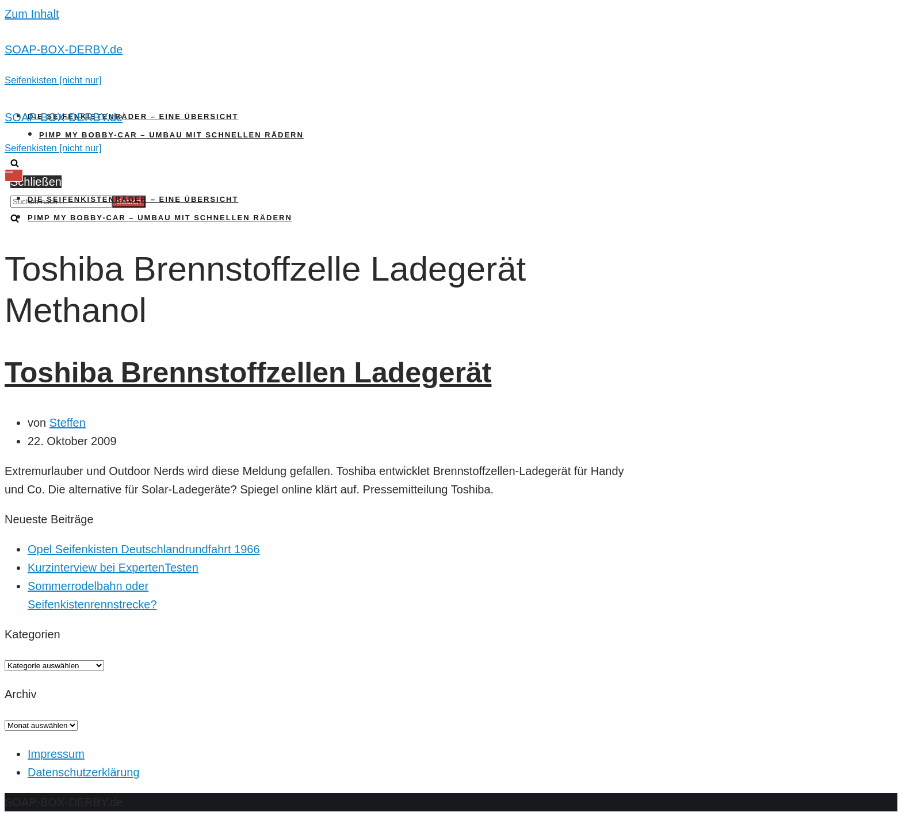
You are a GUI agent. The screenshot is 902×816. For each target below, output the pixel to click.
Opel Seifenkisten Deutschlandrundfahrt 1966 (144, 549)
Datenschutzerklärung (84, 772)
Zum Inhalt (32, 13)
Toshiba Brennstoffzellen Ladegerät (248, 373)
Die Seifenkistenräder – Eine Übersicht (133, 116)
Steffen (67, 422)
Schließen (36, 181)
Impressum (56, 754)
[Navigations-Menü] (14, 175)
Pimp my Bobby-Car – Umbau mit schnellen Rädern (171, 135)
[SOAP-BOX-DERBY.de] (451, 64)
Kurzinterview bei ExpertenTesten (113, 567)
